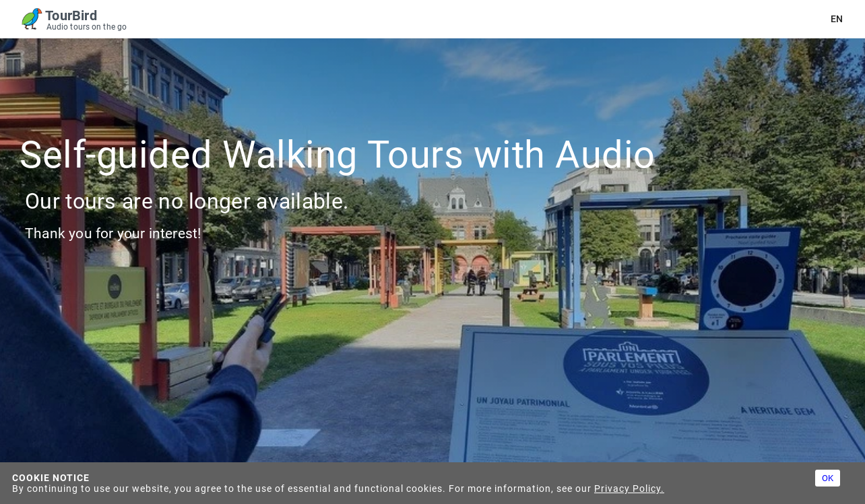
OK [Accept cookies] (827, 478)
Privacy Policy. (629, 488)
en (836, 19)
